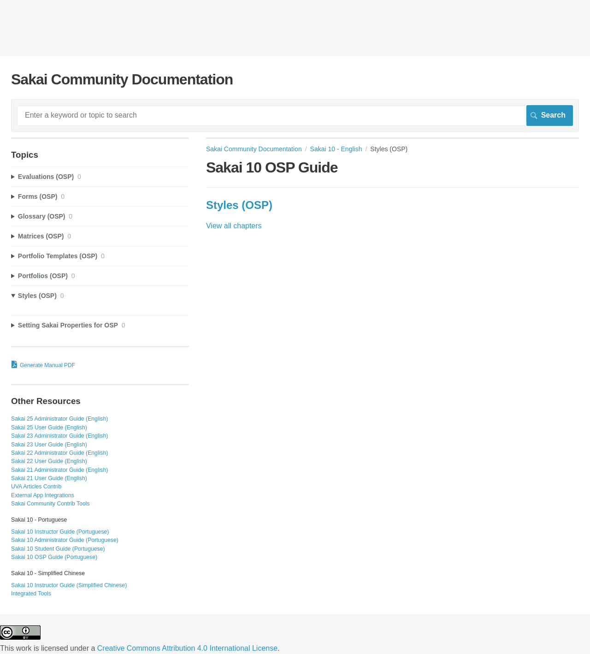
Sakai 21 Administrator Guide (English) (59, 470)
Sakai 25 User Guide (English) (49, 427)
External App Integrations (42, 495)
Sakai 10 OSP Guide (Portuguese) (54, 557)
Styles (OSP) (239, 205)
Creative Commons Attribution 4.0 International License (187, 648)
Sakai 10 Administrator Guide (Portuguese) (64, 540)
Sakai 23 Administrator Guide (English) (59, 436)
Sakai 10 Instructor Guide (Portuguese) (60, 532)
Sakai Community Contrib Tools (50, 503)
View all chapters (234, 226)
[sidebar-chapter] (100, 177)
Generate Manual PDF (47, 365)
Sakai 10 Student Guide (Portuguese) (58, 549)
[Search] (295, 115)
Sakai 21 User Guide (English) (49, 478)
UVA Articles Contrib (36, 486)
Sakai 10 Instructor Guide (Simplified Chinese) (69, 585)
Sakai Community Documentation (254, 149)
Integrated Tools (31, 593)
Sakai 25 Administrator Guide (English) (59, 419)
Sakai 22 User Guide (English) (49, 461)
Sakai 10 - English (336, 149)
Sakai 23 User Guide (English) (49, 444)
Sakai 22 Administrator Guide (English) (59, 453)
